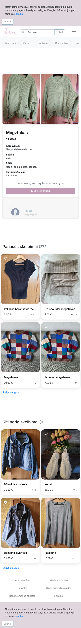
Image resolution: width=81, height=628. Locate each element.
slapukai (18, 13)
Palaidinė (50, 552)
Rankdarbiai (61, 43)
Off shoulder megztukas (59, 309)
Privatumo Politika (58, 580)
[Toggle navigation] (73, 31)
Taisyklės (22, 588)
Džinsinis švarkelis (16, 484)
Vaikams (43, 43)
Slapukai (58, 595)
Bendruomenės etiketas (22, 595)
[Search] (37, 32)
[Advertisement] (40, 63)
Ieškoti (59, 32)
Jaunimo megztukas (57, 377)
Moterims (10, 43)
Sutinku (8, 21)
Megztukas (11, 377)
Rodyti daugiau (10, 392)
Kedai (48, 484)
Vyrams (27, 43)
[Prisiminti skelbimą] (8, 201)
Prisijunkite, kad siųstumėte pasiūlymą (40, 183)
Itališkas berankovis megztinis (23, 309)
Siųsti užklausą (40, 190)
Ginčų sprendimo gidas (58, 588)
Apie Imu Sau (22, 580)
